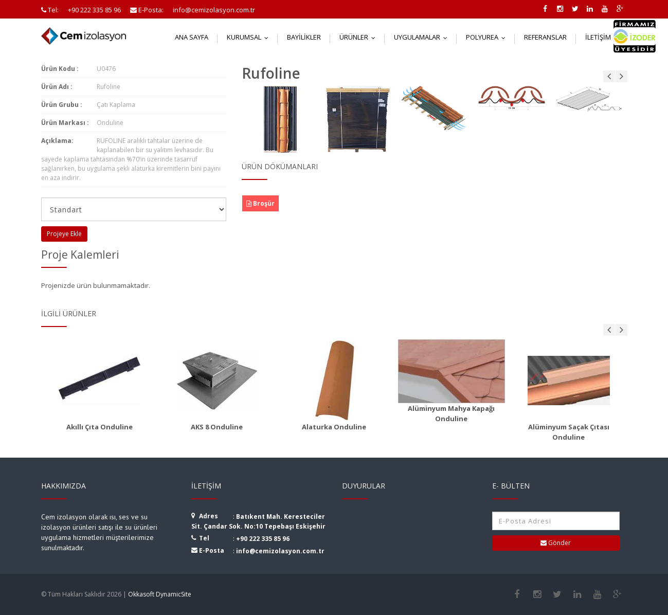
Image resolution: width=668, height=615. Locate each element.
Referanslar (545, 37)
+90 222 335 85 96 (263, 538)
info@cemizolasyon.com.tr (280, 551)
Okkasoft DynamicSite (159, 594)
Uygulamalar (423, 37)
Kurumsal (250, 37)
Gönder (555, 542)
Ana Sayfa (191, 37)
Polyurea (488, 37)
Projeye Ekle (64, 233)
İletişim (604, 37)
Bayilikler (304, 37)
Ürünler (359, 37)
